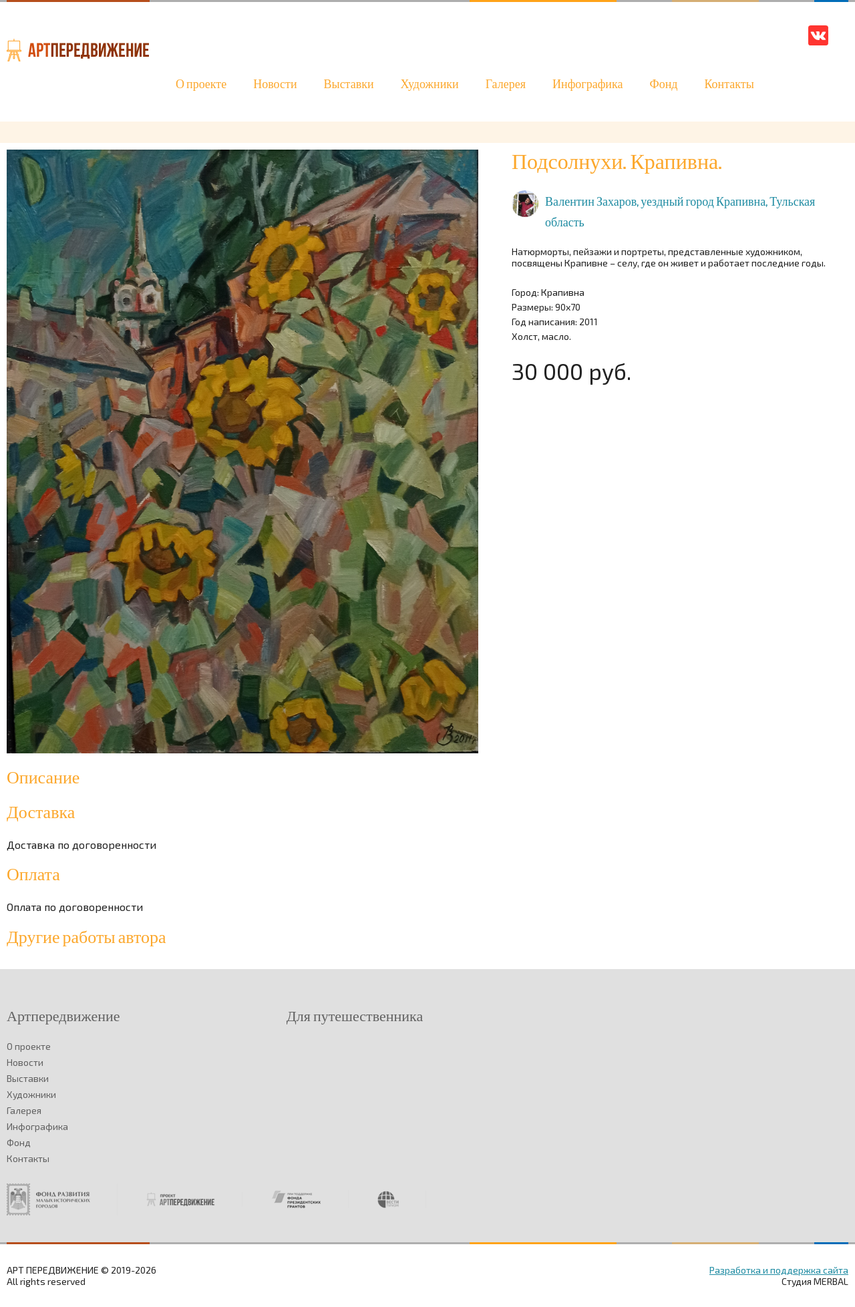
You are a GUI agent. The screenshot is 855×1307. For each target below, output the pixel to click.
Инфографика (587, 84)
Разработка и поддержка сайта (778, 1270)
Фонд (663, 84)
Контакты (728, 84)
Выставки (349, 84)
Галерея (506, 84)
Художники (430, 84)
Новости (275, 84)
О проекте (201, 84)
